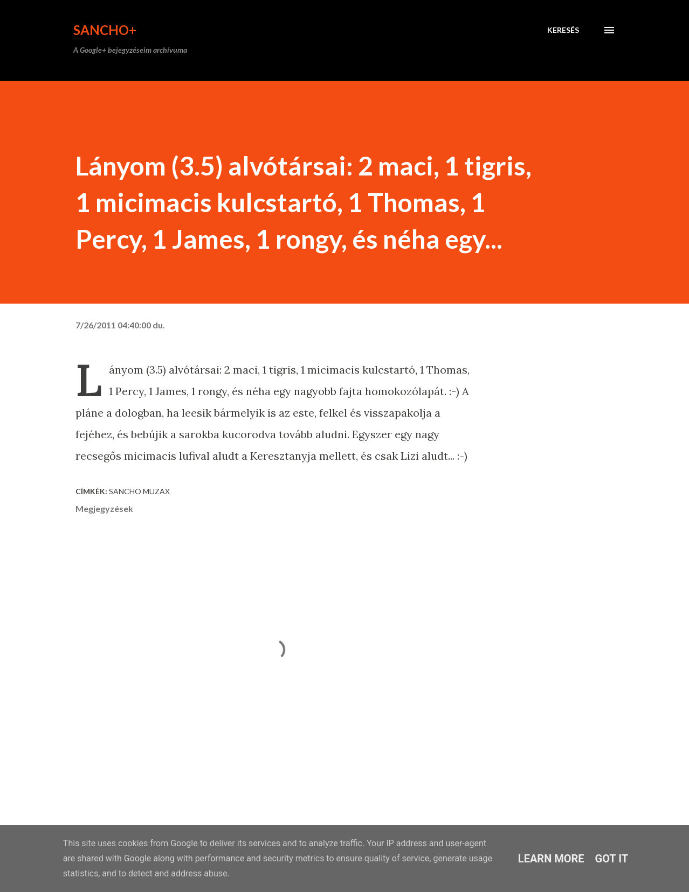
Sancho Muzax (139, 491)
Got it (612, 858)
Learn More (551, 858)
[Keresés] (563, 30)
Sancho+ (104, 30)
